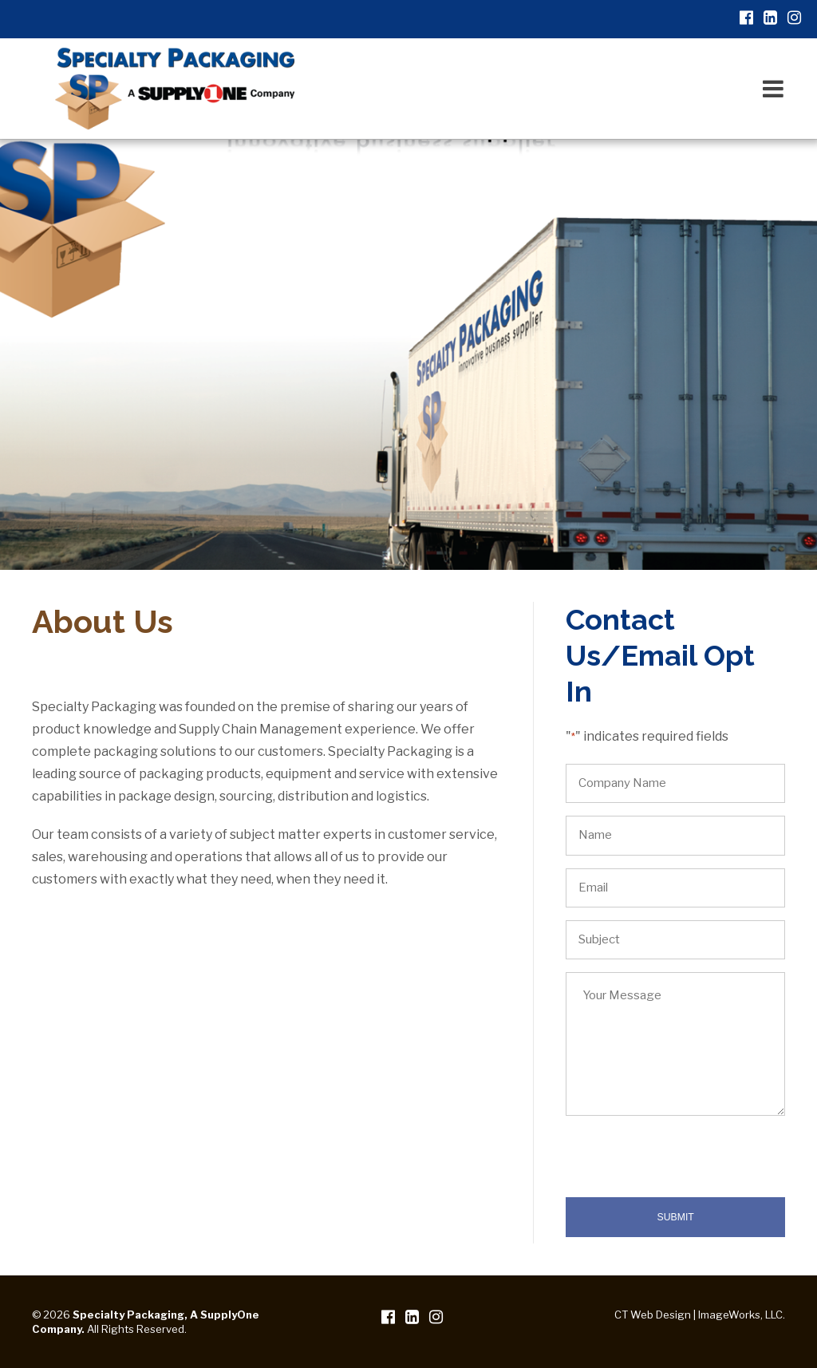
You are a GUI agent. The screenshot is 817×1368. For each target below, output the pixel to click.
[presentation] (687, 1166)
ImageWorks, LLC (740, 1314)
